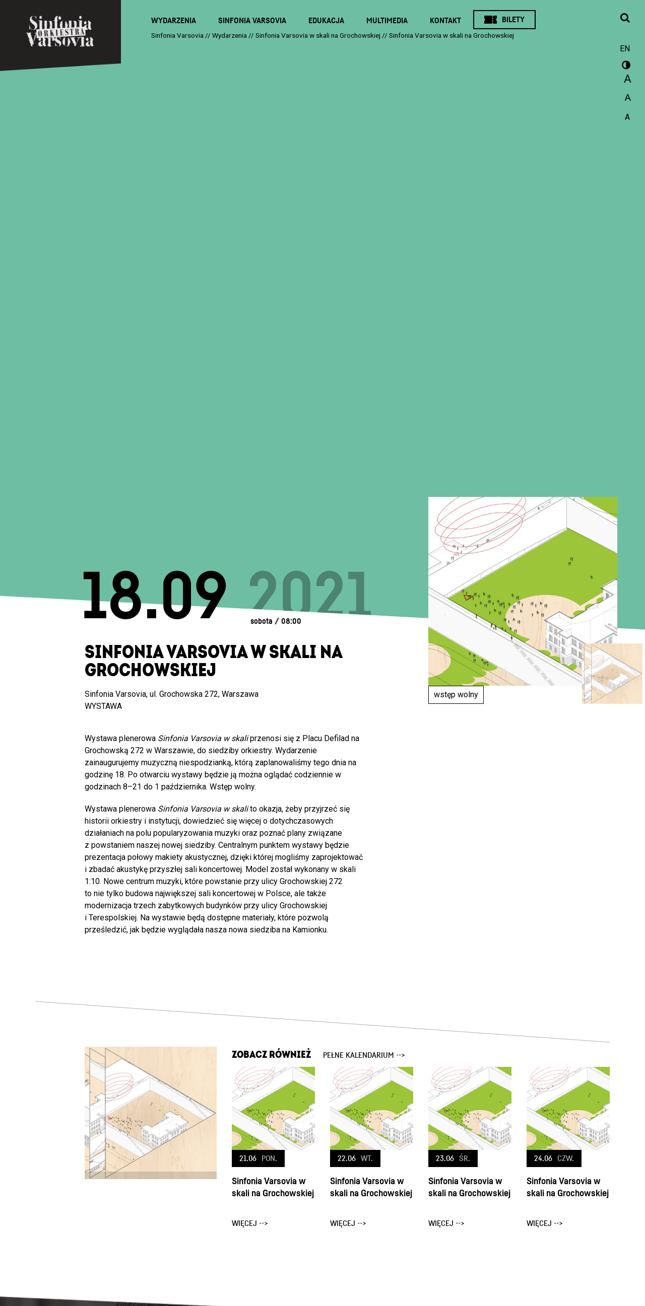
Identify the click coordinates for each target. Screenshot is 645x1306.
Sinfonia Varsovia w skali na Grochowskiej (273, 1187)
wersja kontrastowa (625, 66)
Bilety (513, 20)
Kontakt (445, 21)
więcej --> (250, 1223)
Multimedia (387, 21)
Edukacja (326, 21)
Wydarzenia (173, 21)
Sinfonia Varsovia (252, 21)
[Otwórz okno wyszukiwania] (625, 19)
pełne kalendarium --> (364, 1055)
